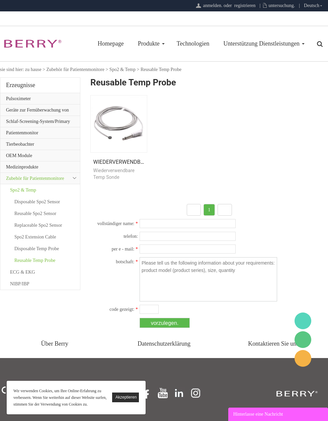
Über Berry (54, 343)
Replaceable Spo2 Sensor (38, 225)
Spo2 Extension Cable (35, 236)
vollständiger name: (117, 223)
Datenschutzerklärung (164, 343)
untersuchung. (281, 5)
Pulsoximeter (18, 98)
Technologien (193, 43)
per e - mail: (124, 249)
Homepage (111, 43)
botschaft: (127, 261)
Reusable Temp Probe (161, 69)
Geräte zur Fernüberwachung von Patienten (37, 112)
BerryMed (303, 320)
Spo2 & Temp (122, 69)
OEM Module (19, 155)
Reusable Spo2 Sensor (35, 213)
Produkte (149, 43)
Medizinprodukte (22, 166)
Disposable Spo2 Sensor (37, 201)
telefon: (131, 236)
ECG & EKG (22, 272)
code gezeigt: (123, 309)
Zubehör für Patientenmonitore (75, 69)
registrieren (245, 5)
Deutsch (311, 5)
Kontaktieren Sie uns (273, 343)
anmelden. (212, 5)
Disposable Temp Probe (36, 248)
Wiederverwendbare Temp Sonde (139, 162)
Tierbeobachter (20, 144)
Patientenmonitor (22, 132)
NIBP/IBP (19, 283)
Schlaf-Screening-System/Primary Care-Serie (38, 123)
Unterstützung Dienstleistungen (262, 43)
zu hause (33, 69)
